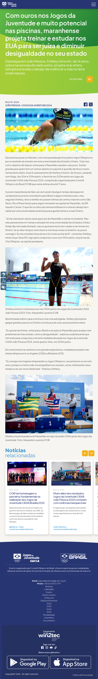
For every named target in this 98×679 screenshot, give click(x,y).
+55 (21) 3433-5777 (52, 583)
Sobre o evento (49, 595)
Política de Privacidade (83, 675)
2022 (49, 603)
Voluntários (49, 617)
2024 (49, 609)
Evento (49, 592)
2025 (49, 612)
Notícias (49, 586)
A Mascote (49, 598)
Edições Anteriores (49, 600)
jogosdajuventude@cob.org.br (52, 580)
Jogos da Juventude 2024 (37, 105)
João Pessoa (12, 105)
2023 (49, 606)
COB (21, 527)
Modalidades (49, 615)
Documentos (49, 620)
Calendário (49, 589)
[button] (85, 453)
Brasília (13, 527)
